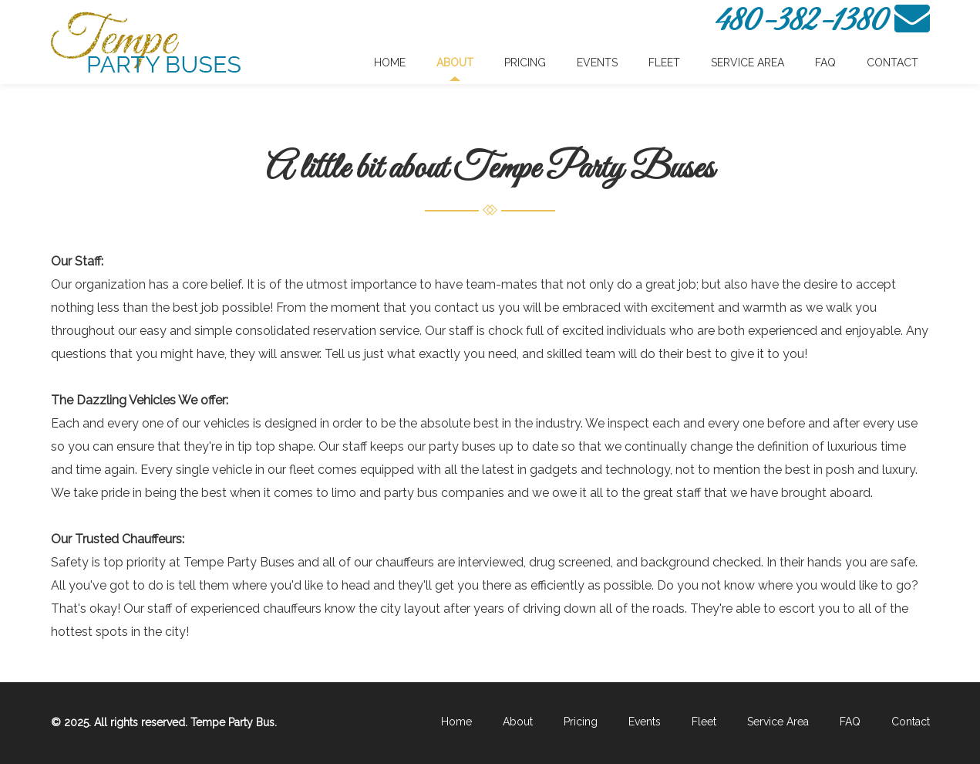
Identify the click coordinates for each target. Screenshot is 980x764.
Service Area (747, 62)
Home (390, 62)
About (454, 62)
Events (597, 62)
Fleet (664, 62)
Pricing (525, 62)
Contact (892, 62)
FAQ (825, 62)
